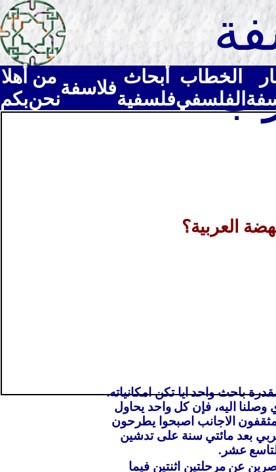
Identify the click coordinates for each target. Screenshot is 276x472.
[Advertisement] (138, 252)
